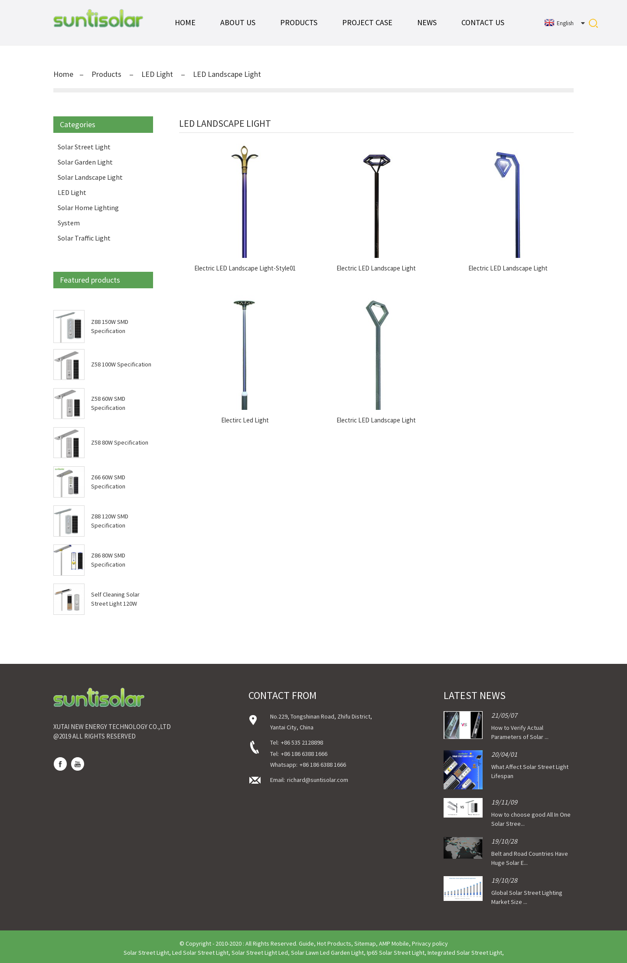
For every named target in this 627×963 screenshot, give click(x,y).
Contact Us (482, 22)
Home (185, 22)
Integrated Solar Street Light (465, 952)
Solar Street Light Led (260, 952)
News (427, 22)
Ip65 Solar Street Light (396, 952)
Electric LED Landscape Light (376, 268)
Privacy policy (430, 943)
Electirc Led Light (245, 420)
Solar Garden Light (85, 162)
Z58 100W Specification (121, 364)
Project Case (367, 22)
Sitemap (365, 943)
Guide (306, 943)
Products (298, 22)
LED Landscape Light (227, 74)
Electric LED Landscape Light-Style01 (245, 268)
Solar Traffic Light (84, 238)
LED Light (157, 74)
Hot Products (334, 943)
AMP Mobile (394, 943)
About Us (237, 22)
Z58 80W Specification (119, 442)
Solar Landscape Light (90, 177)
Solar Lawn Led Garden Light (327, 952)
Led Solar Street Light (200, 952)
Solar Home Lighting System (88, 215)
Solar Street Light (84, 146)
